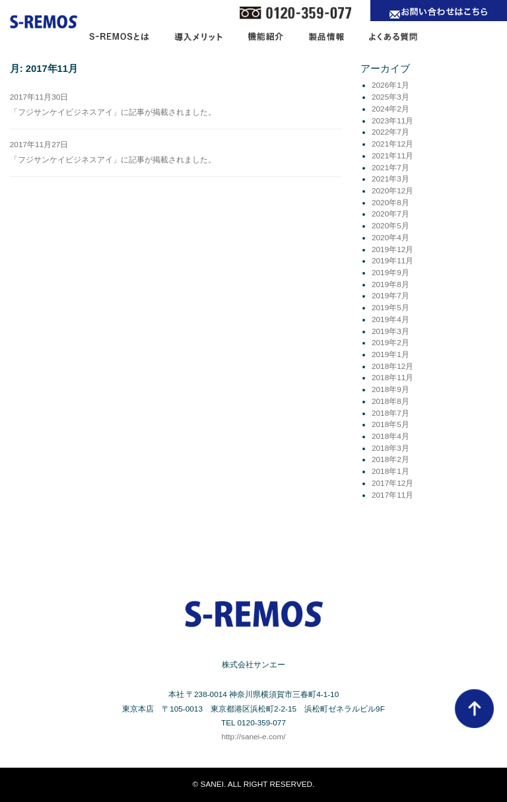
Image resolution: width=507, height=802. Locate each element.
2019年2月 (390, 342)
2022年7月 (390, 132)
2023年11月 (392, 120)
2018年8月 (390, 401)
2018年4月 (390, 436)
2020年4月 (390, 237)
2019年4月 (390, 319)
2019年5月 (390, 307)
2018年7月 (390, 413)
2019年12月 (392, 249)
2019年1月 (390, 354)
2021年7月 (390, 167)
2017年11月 (392, 495)
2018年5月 (390, 424)
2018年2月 (390, 459)
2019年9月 (390, 272)
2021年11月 (392, 155)
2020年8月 (390, 202)
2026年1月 (390, 85)
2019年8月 (390, 284)
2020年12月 (392, 190)
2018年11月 (392, 377)
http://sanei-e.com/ (253, 736)
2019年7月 (390, 295)
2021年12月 (392, 144)
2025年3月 (390, 97)
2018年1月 (390, 471)
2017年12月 (392, 483)
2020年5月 (390, 225)
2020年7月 (390, 213)
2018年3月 (390, 448)
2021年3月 (390, 179)
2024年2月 (390, 109)
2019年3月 (390, 331)
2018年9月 (390, 389)
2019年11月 (392, 260)
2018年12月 (392, 366)
